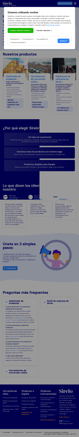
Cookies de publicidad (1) (18, 42)
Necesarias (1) (15, 39)
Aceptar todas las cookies (20, 30)
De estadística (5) (42, 39)
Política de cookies (53, 25)
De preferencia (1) (28, 39)
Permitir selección (44, 30)
